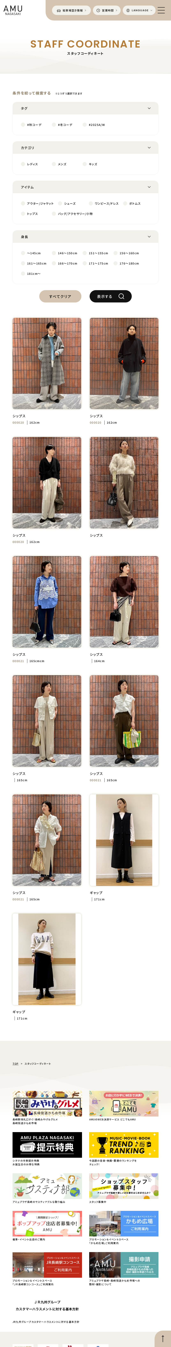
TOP (16, 1063)
